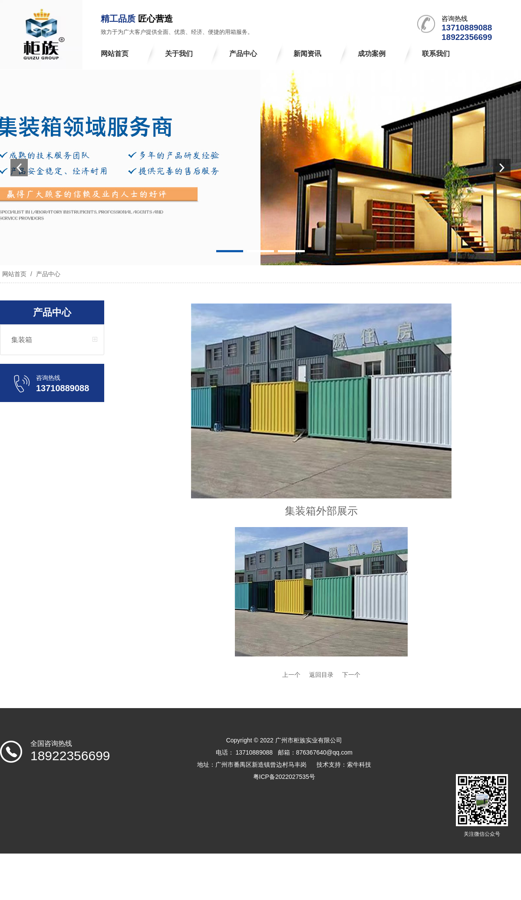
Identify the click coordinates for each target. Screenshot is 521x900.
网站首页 (14, 273)
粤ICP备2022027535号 (284, 776)
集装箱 (21, 339)
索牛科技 (359, 764)
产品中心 (47, 273)
